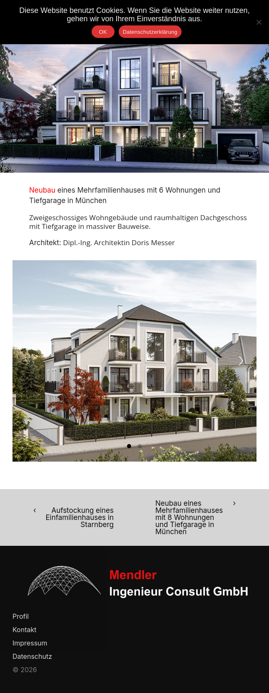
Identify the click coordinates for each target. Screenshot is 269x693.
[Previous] (28, 361)
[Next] (241, 361)
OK (103, 32)
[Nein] (258, 22)
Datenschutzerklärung (150, 32)
